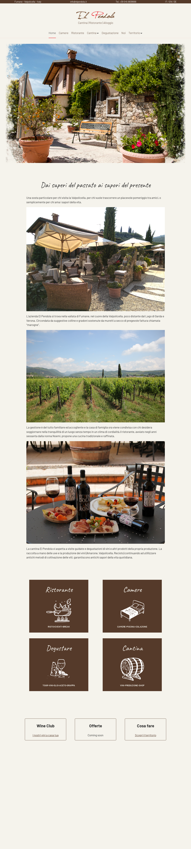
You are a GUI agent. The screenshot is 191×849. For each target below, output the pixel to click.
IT (166, 1)
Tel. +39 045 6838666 (126, 1)
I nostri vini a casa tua (46, 735)
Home (52, 33)
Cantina (93, 33)
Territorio (135, 33)
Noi (123, 33)
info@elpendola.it (78, 1)
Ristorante (77, 33)
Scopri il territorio (145, 735)
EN (170, 1)
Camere (63, 33)
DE (175, 1)
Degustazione (110, 33)
